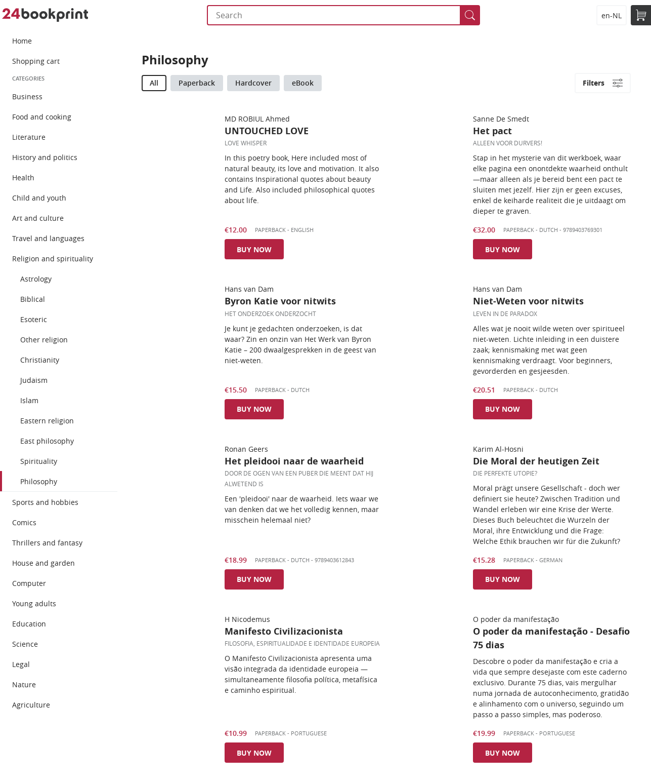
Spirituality (38, 461)
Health (23, 177)
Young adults (34, 603)
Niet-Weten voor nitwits (528, 301)
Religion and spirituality (52, 258)
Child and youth (39, 198)
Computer (29, 583)
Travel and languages (48, 238)
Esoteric (33, 319)
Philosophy (38, 481)
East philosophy (47, 441)
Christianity (39, 360)
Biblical (32, 299)
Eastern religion (47, 420)
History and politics (44, 157)
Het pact (492, 131)
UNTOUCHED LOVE (267, 131)
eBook (303, 83)
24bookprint (45, 15)
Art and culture (38, 218)
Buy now (254, 249)
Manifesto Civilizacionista (284, 631)
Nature (24, 684)
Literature (29, 137)
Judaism (34, 380)
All (154, 83)
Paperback (197, 83)
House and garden (43, 563)
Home (22, 41)
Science (25, 644)
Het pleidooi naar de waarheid (294, 461)
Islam (29, 400)
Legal (21, 664)
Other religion (44, 339)
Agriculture (31, 705)
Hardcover (253, 83)
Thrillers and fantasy (47, 542)
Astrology (36, 279)
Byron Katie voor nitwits (280, 301)
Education (29, 624)
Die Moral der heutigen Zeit (536, 461)
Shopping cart (36, 61)
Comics (24, 522)
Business (27, 96)
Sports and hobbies (45, 502)
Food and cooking (41, 117)
